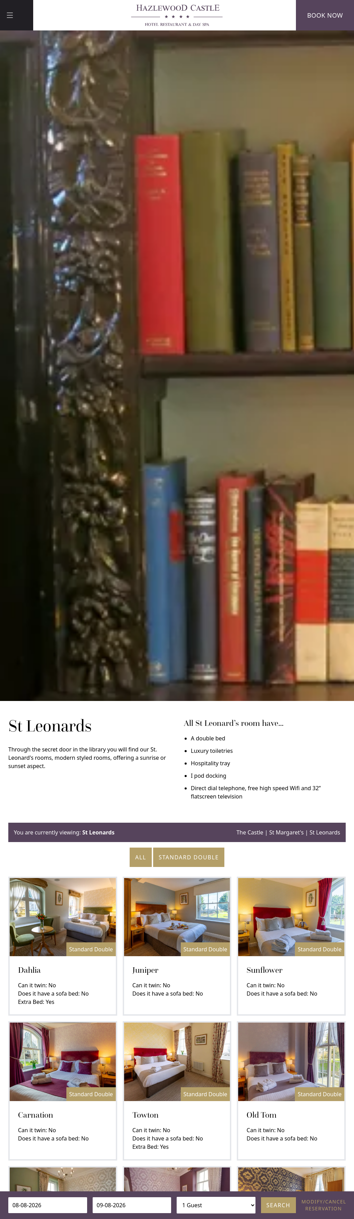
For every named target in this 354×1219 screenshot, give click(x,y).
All (140, 857)
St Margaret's (286, 832)
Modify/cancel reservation (323, 1205)
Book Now (325, 15)
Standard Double (189, 857)
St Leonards (325, 832)
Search (278, 1205)
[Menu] (16, 15)
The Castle (249, 832)
